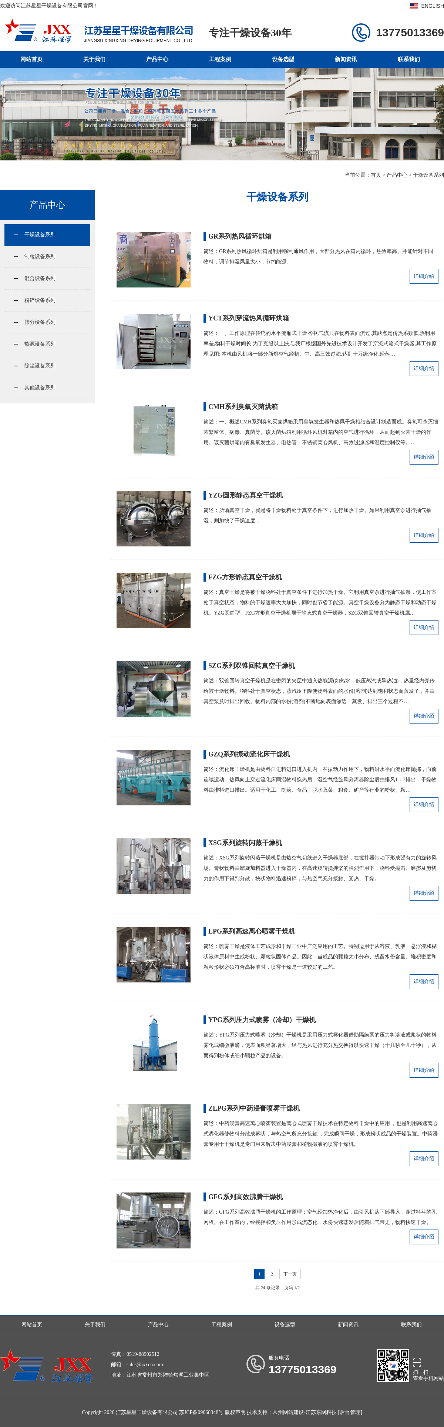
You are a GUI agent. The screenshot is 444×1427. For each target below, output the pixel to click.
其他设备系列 (40, 387)
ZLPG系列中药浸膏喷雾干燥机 (254, 1108)
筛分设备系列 (40, 322)
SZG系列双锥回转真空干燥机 (251, 665)
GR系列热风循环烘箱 (240, 236)
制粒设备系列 (40, 256)
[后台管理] (350, 1412)
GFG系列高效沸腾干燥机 (245, 1197)
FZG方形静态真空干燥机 (245, 577)
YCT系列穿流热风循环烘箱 (248, 318)
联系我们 (409, 59)
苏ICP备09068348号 (201, 1412)
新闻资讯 (346, 59)
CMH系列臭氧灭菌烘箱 (243, 406)
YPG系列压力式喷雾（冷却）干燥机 (262, 1020)
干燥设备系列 (428, 175)
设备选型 (283, 59)
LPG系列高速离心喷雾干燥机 (251, 931)
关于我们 (94, 59)
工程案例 (220, 59)
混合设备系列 (40, 278)
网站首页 (31, 59)
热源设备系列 (40, 344)
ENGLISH (432, 6)
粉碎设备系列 (40, 300)
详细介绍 (424, 276)
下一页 (290, 1274)
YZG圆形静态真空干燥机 (245, 495)
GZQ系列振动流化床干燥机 (249, 754)
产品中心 (157, 59)
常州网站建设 (288, 1412)
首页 (376, 175)
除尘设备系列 (40, 366)
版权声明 (235, 1412)
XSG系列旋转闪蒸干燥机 (245, 842)
